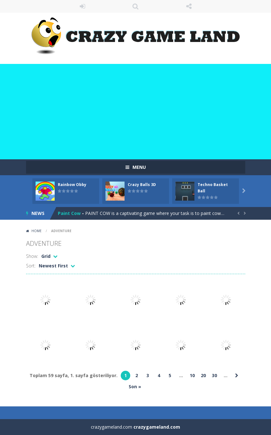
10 (192, 375)
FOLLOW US (189, 6)
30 (214, 375)
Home (36, 231)
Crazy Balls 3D (142, 184)
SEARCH (136, 6)
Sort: (31, 266)
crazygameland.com (156, 427)
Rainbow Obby (72, 184)
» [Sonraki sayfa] (236, 375)
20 (203, 375)
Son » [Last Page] (135, 386)
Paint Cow (69, 213)
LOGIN (82, 6)
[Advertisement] (135, 111)
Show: (32, 256)
